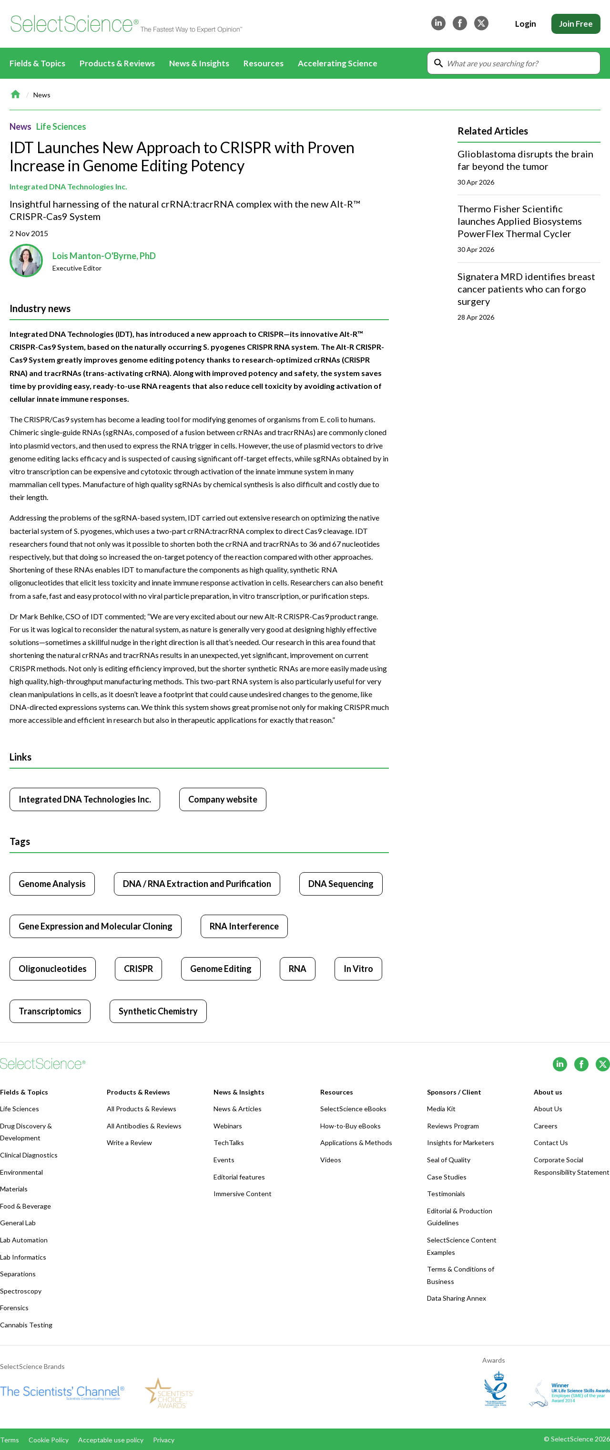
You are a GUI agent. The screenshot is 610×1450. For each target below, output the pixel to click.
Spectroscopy (20, 1291)
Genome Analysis (52, 883)
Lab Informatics (23, 1257)
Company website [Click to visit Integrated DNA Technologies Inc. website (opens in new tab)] (222, 799)
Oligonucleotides (53, 968)
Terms (9, 1440)
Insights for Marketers (460, 1142)
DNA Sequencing (341, 883)
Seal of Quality (448, 1160)
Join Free (576, 24)
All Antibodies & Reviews (144, 1126)
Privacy (163, 1440)
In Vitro (358, 968)
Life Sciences (61, 126)
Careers (546, 1126)
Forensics (14, 1308)
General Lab (18, 1223)
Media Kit (441, 1109)
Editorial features (239, 1177)
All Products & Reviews (141, 1109)
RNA (297, 968)
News (42, 95)
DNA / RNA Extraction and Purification (197, 883)
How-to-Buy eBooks (350, 1126)
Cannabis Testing (26, 1325)
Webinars (228, 1126)
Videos (330, 1160)
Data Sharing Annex (456, 1298)
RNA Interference (244, 926)
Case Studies (447, 1177)
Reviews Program (453, 1126)
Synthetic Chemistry (158, 1011)
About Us (548, 1109)
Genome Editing (221, 968)
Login (525, 24)
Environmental (21, 1172)
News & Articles (238, 1109)
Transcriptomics (50, 1011)
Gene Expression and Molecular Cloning (96, 926)
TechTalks (229, 1142)
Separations (18, 1274)
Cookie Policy (49, 1440)
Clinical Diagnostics (29, 1155)
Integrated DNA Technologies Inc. (68, 186)
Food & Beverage (25, 1206)
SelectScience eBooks (353, 1109)
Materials (14, 1189)
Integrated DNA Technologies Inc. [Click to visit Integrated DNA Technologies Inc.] (85, 799)
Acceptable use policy (110, 1440)
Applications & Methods (356, 1142)
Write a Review (129, 1142)
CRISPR (138, 968)
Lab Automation (24, 1240)
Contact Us (551, 1142)
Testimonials (446, 1193)
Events (224, 1160)
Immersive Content (243, 1193)
